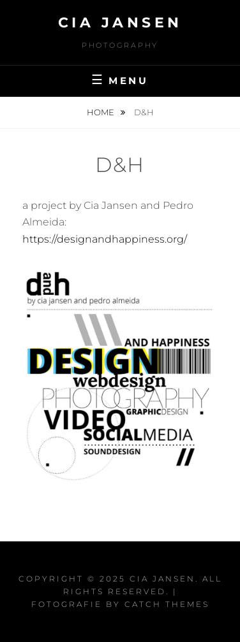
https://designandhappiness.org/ (104, 239)
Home (101, 112)
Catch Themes (166, 604)
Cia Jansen (120, 22)
